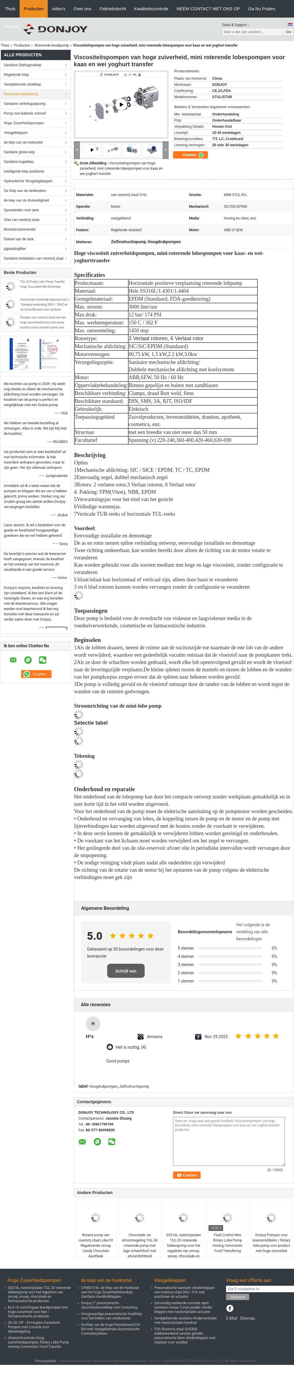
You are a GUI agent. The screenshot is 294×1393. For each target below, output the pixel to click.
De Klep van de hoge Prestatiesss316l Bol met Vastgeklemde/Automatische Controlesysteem (110, 1329)
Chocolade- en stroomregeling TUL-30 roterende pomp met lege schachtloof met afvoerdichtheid (140, 1245)
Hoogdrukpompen (103, 1086)
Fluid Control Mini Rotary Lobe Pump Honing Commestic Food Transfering (228, 1243)
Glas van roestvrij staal (21, 220)
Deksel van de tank (19, 239)
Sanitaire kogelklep (18, 162)
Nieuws (12, 26)
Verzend (237, 1297)
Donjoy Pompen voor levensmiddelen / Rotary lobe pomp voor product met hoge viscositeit (271, 1243)
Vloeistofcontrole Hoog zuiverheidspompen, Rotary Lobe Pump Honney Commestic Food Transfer (38, 1342)
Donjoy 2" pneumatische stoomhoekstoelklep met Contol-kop (109, 1305)
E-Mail (231, 1318)
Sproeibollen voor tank (21, 210)
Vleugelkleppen (16, 133)
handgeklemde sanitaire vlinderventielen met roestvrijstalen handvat (185, 1320)
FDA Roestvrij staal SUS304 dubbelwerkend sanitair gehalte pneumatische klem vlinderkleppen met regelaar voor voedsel (185, 1335)
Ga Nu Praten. (262, 8)
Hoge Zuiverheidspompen (24, 123)
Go (288, 32)
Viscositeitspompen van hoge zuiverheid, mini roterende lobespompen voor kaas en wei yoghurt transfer (121, 168)
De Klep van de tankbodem (25, 191)
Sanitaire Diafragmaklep (22, 65)
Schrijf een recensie (125, 973)
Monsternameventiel (19, 229)
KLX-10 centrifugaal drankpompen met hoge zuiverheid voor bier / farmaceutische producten (38, 1311)
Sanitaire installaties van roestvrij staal (33, 258)
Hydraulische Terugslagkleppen (28, 181)
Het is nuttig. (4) (131, 1047)
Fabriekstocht (113, 8)
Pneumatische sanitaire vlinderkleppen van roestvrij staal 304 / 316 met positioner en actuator (184, 1292)
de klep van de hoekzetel (23, 142)
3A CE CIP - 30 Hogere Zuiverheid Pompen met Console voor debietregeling (34, 1327)
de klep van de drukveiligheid (26, 200)
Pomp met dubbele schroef (25, 113)
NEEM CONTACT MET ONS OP (208, 8)
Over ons (82, 8)
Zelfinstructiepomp (134, 1086)
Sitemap (247, 1318)
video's (58, 8)
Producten (34, 8)
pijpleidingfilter (15, 249)
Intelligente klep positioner (24, 171)
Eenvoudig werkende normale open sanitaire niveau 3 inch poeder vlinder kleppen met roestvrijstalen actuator (183, 1307)
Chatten (193, 155)
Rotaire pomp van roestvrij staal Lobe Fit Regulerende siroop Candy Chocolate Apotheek (95, 1245)
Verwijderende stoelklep (22, 84)
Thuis (10, 8)
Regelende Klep (16, 75)
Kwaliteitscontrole (151, 8)
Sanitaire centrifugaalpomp (25, 104)
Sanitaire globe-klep (19, 152)
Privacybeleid (45, 1361)
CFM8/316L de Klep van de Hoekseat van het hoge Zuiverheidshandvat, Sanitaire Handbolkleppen (110, 1292)
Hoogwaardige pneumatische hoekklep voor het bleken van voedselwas (111, 1316)
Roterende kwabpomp (52, 45)
